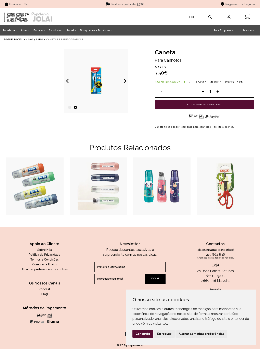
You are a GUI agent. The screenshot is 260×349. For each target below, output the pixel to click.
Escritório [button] (55, 30)
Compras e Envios (44, 264)
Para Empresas (223, 30)
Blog (44, 294)
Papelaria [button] (9, 30)
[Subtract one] (203, 91)
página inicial (13, 39)
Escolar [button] (38, 30)
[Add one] (218, 91)
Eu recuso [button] (164, 333)
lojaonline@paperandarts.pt (215, 249)
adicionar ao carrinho (204, 104)
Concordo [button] (143, 333)
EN (191, 17)
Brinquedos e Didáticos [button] (95, 30)
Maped (160, 67)
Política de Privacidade (44, 254)
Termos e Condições (44, 259)
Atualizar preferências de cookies (45, 269)
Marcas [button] (247, 30)
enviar (155, 278)
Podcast (44, 289)
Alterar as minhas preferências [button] (201, 333)
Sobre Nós (44, 249)
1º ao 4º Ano (34, 39)
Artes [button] (24, 30)
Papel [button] (70, 30)
